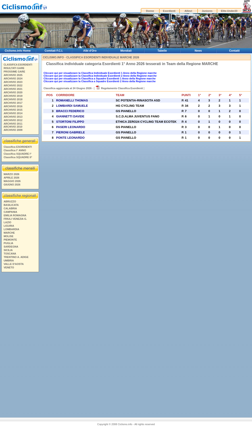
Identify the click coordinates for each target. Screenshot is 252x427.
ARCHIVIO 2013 (13, 116)
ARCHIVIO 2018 (13, 99)
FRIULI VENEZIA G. (15, 218)
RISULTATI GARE (14, 68)
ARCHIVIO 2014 (13, 113)
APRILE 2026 (11, 177)
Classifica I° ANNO (15, 150)
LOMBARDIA (11, 229)
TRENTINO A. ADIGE (16, 257)
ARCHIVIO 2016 (13, 106)
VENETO (9, 267)
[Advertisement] (19, 341)
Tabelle (162, 50)
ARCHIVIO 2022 (13, 85)
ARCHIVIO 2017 (13, 102)
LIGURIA (9, 225)
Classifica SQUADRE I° (18, 153)
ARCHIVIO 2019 (13, 95)
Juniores (207, 10)
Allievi (188, 10)
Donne (150, 10)
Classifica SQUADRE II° (18, 157)
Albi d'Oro (90, 50)
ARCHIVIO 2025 (13, 75)
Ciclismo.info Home (18, 50)
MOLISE (8, 236)
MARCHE (9, 232)
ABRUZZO (10, 201)
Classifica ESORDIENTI (18, 146)
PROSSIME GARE (14, 71)
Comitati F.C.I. (53, 50)
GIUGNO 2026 (12, 184)
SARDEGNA (11, 246)
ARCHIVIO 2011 (13, 123)
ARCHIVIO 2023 (13, 82)
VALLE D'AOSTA (14, 264)
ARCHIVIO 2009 (13, 130)
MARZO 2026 (11, 174)
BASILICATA (11, 205)
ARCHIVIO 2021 (13, 89)
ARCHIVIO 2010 (12, 126)
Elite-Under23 (229, 10)
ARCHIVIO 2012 (13, 120)
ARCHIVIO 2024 (13, 78)
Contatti (234, 50)
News (198, 50)
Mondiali (126, 50)
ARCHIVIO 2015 (13, 109)
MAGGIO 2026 (12, 181)
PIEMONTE (10, 239)
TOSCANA (10, 253)
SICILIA (8, 250)
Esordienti (169, 10)
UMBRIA (9, 260)
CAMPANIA (10, 211)
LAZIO (7, 222)
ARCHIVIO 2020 (13, 92)
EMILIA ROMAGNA (15, 215)
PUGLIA (8, 243)
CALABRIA (10, 208)
